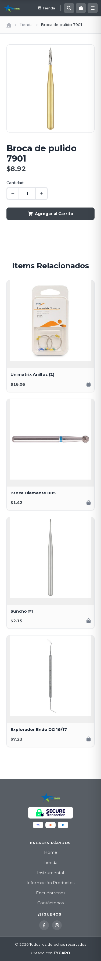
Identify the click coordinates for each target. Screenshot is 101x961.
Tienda (26, 24)
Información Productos (50, 882)
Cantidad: (15, 182)
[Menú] (93, 8)
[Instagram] (57, 925)
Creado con (50, 953)
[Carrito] (81, 8)
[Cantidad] (27, 193)
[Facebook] (44, 925)
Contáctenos (50, 902)
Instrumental (50, 872)
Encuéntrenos (50, 892)
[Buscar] (69, 8)
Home (50, 852)
